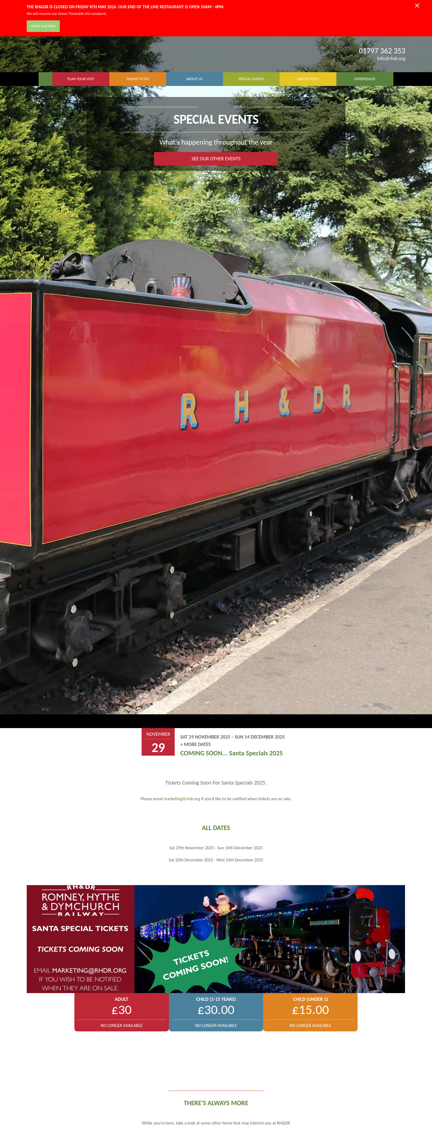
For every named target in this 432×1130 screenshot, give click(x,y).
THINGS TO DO (137, 79)
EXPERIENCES (365, 79)
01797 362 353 (382, 51)
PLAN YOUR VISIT (81, 79)
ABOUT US (194, 79)
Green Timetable (43, 26)
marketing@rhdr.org (182, 798)
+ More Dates (195, 744)
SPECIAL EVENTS (251, 79)
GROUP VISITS (308, 79)
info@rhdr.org (387, 58)
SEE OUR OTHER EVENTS (216, 159)
